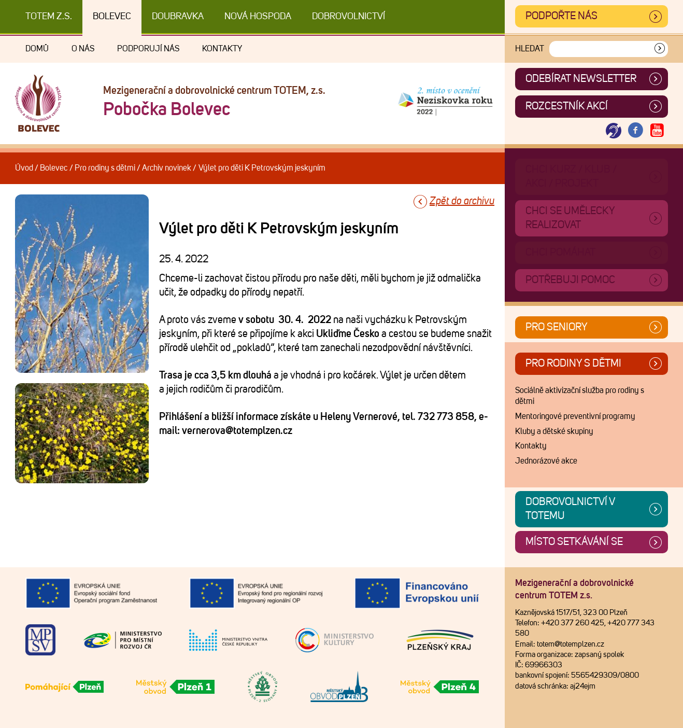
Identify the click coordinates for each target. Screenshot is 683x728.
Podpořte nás (561, 16)
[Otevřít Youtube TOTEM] (657, 131)
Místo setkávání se (574, 542)
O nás (83, 49)
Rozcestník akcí (566, 106)
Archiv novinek (166, 168)
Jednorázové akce (546, 461)
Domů (37, 49)
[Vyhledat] (659, 49)
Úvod (24, 168)
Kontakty (222, 49)
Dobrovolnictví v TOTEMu (570, 509)
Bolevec (112, 16)
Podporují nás (148, 49)
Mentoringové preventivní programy (575, 416)
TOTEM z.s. (48, 16)
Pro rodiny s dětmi (105, 168)
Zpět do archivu (462, 201)
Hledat (529, 49)
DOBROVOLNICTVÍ (348, 16)
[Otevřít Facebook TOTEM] (635, 131)
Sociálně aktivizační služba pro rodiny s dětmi (579, 396)
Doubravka (178, 16)
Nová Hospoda (257, 16)
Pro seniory (556, 327)
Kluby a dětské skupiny (554, 431)
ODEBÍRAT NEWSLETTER (580, 79)
